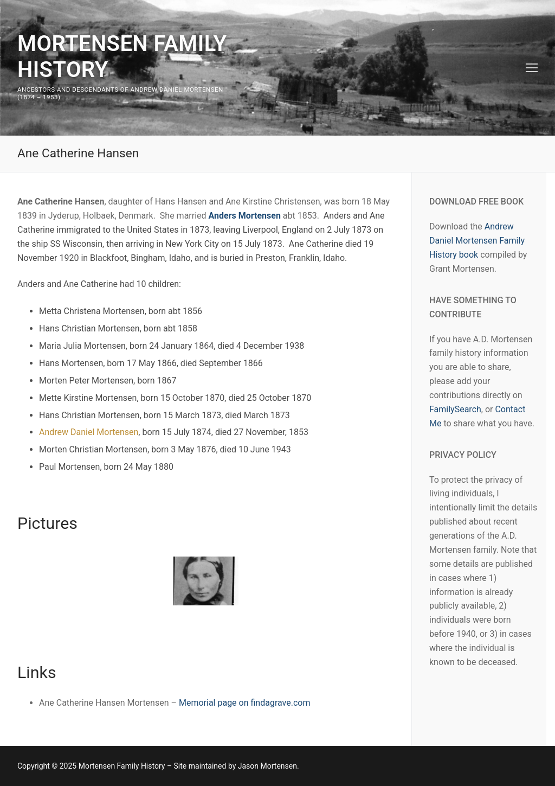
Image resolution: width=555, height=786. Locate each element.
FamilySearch (455, 409)
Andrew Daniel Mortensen (88, 432)
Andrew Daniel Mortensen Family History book (477, 240)
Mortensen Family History (122, 57)
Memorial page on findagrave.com (245, 703)
